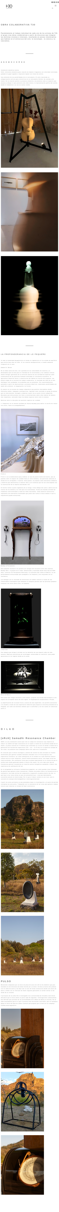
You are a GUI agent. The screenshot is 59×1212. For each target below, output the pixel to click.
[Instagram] (54, 2)
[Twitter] (58, 2)
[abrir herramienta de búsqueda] (52, 8)
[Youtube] (56, 2)
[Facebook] (52, 2)
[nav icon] (56, 6)
